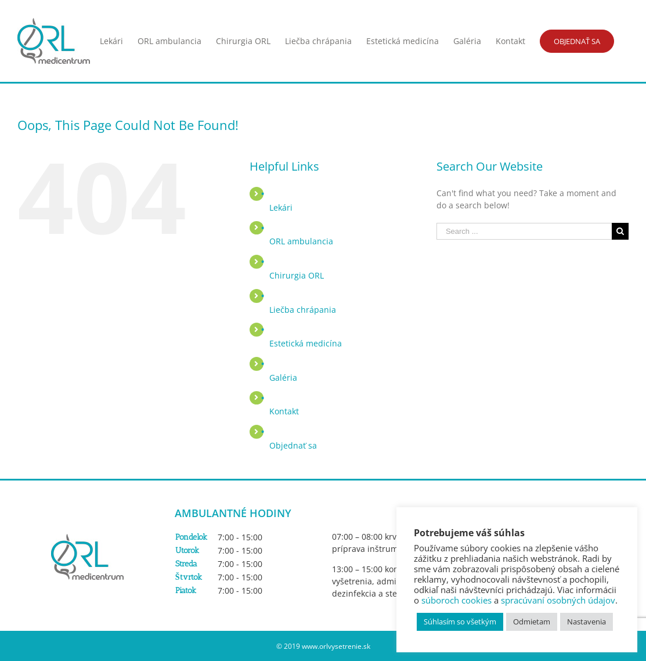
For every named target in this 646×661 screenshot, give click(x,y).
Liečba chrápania (302, 309)
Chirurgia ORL (296, 275)
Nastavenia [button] (586, 621)
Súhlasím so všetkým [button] (460, 621)
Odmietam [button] (531, 621)
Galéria (283, 377)
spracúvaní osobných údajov (558, 600)
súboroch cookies (456, 600)
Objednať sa (293, 445)
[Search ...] (524, 231)
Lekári (281, 207)
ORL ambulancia (301, 241)
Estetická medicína (305, 343)
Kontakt (284, 411)
